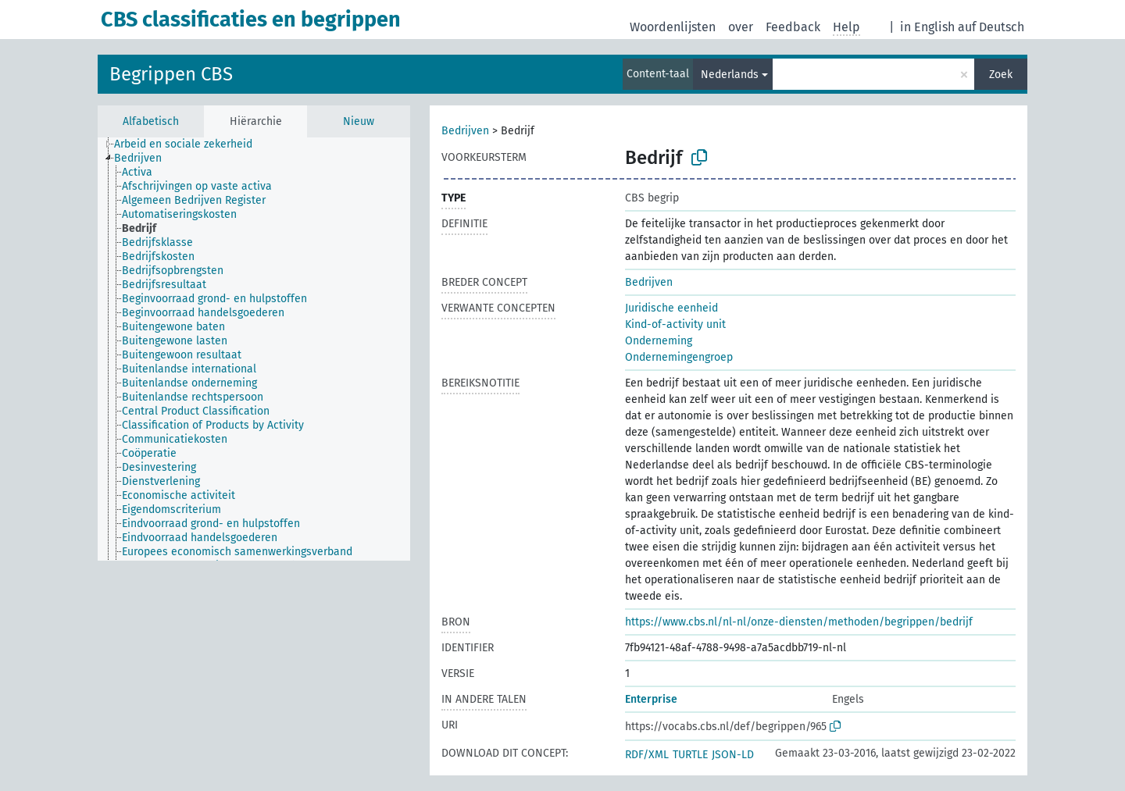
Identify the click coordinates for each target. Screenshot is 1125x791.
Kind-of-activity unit (675, 324)
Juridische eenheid (671, 308)
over (740, 27)
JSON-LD (733, 754)
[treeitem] (189, 144)
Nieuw (358, 121)
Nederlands (730, 74)
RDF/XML (647, 754)
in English (927, 27)
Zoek (1000, 74)
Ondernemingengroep (679, 357)
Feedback (793, 27)
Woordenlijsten (673, 27)
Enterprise (651, 699)
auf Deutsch (991, 27)
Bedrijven (465, 130)
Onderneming (658, 340)
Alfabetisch (151, 121)
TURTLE (690, 754)
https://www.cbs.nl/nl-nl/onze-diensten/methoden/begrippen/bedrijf (799, 622)
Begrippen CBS (171, 74)
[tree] (254, 349)
